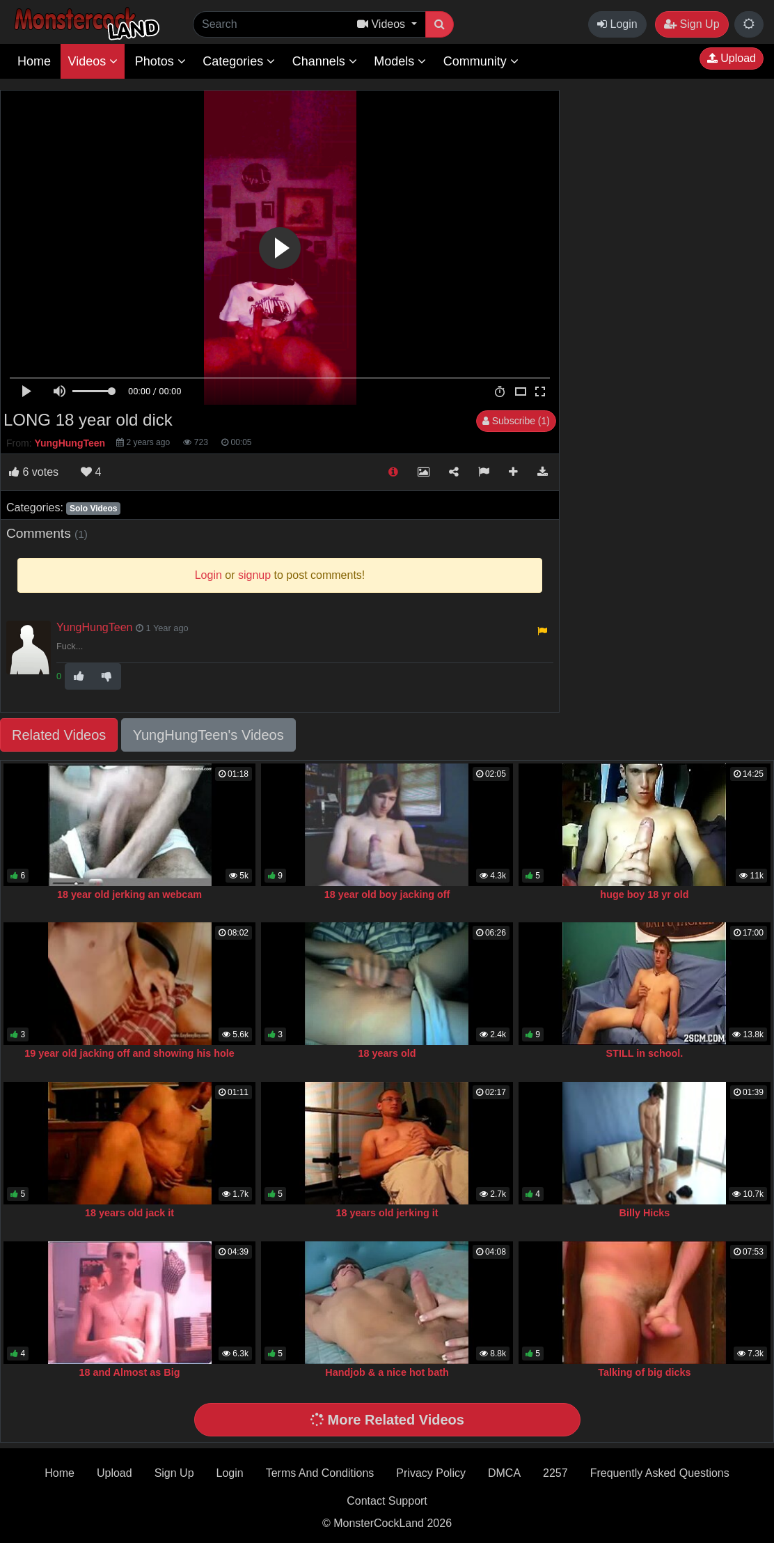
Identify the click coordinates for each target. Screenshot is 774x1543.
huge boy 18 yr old (644, 894)
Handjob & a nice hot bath (387, 1372)
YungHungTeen (94, 627)
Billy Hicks (644, 1212)
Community (481, 61)
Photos (160, 61)
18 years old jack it (129, 1212)
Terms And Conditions (320, 1473)
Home (34, 61)
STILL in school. (645, 1053)
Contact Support (387, 1501)
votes (33, 472)
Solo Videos (93, 508)
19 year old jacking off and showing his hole (129, 1053)
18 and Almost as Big (129, 1372)
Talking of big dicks (644, 1372)
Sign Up (691, 24)
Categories (239, 61)
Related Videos (59, 735)
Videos (93, 61)
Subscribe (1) (516, 420)
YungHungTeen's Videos (208, 735)
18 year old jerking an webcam (129, 894)
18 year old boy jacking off (387, 894)
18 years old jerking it (386, 1212)
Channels (324, 61)
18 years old (387, 1053)
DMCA (504, 1473)
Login (617, 24)
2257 (555, 1473)
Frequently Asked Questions (659, 1473)
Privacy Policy (431, 1473)
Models (400, 61)
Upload (731, 58)
